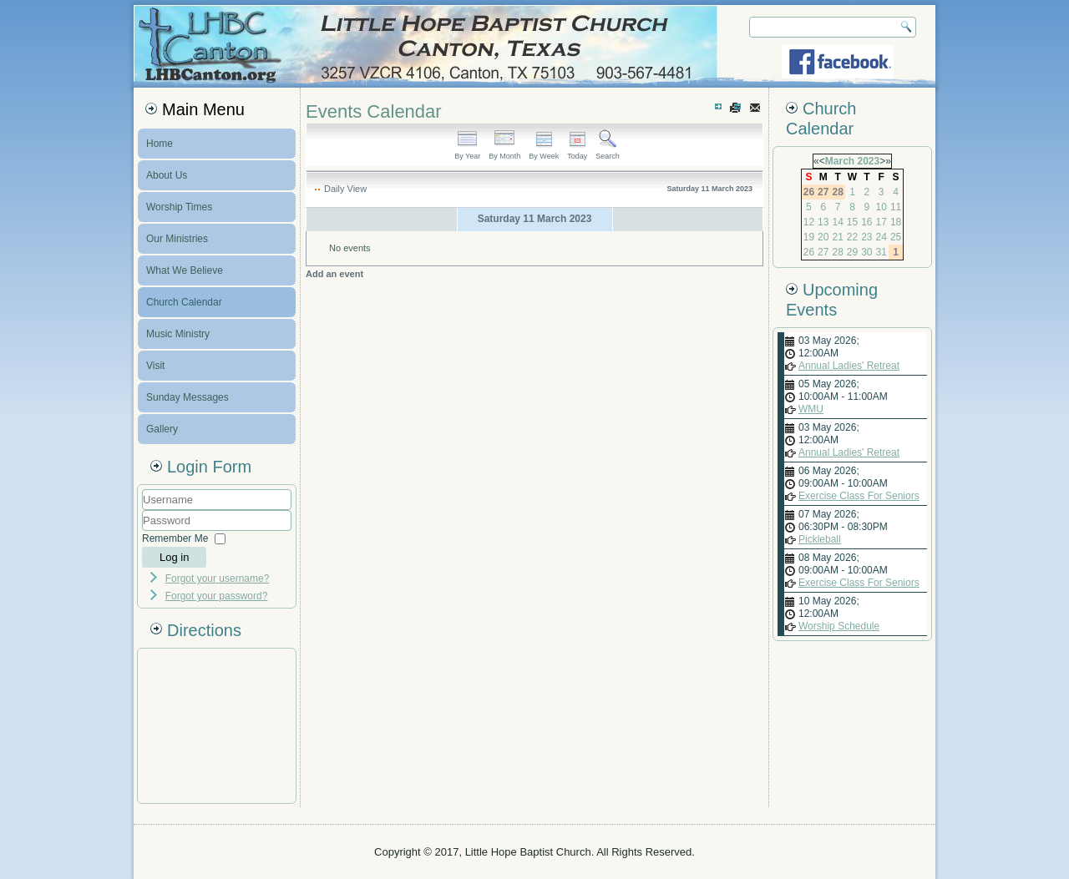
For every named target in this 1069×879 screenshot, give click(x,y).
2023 (868, 161)
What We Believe (184, 270)
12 (808, 222)
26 (808, 252)
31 (881, 252)
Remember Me (175, 538)
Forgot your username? (217, 578)
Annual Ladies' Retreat (848, 365)
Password (142, 531)
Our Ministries (177, 239)
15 (852, 222)
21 (837, 237)
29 (852, 252)
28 (837, 252)
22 (852, 237)
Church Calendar (184, 302)
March (839, 161)
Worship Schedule (838, 626)
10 (881, 207)
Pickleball (819, 539)
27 (823, 252)
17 (881, 222)
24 (881, 237)
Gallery (162, 429)
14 (837, 222)
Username (142, 510)
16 (866, 222)
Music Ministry (178, 334)
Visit (155, 365)
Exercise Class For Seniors (859, 496)
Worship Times (179, 207)
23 (866, 237)
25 (895, 237)
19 (808, 237)
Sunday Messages (187, 397)
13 (823, 222)
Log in (174, 557)
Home (159, 143)
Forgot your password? (216, 596)
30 (866, 252)
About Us (166, 175)
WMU (810, 409)
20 (823, 237)
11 (895, 207)
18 (895, 222)
